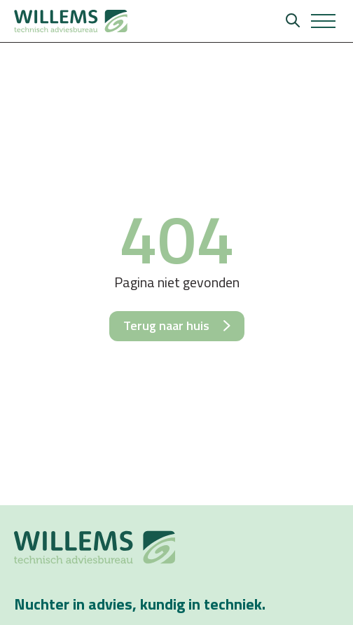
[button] (323, 21)
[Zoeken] (293, 21)
